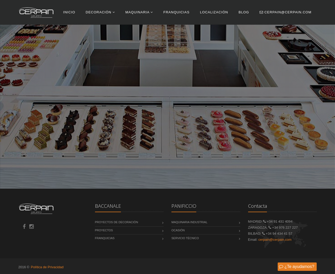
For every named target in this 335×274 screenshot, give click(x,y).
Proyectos (104, 230)
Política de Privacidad (47, 267)
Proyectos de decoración (116, 222)
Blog (243, 12)
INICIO (69, 12)
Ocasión (178, 230)
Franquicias (176, 12)
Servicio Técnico (185, 238)
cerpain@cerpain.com (285, 12)
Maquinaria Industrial (189, 222)
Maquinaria (139, 12)
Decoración (100, 12)
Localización (214, 12)
